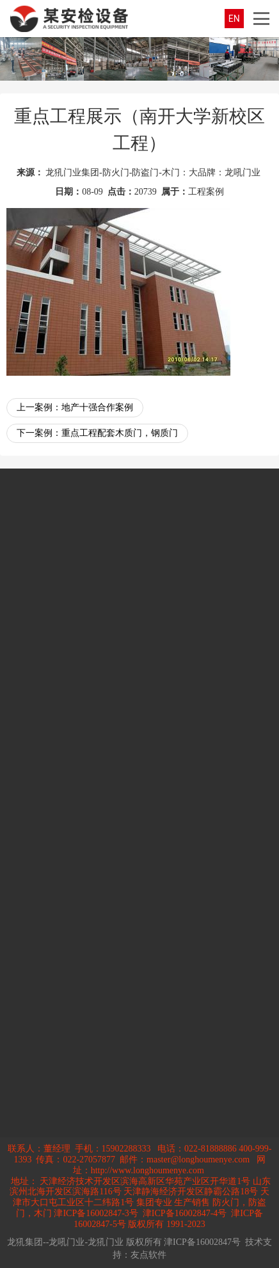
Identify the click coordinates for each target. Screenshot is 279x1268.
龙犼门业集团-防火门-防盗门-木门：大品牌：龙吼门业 (152, 172)
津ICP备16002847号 (202, 1242)
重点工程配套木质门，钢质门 (119, 433)
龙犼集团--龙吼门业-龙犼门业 (65, 1242)
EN (234, 18)
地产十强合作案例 (97, 407)
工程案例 (206, 192)
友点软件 (148, 1255)
